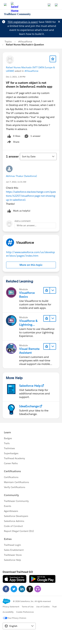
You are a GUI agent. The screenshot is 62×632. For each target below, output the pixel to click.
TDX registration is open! (23, 22)
